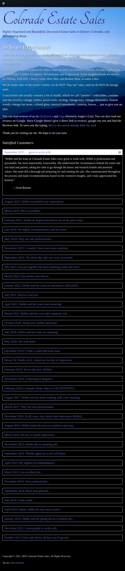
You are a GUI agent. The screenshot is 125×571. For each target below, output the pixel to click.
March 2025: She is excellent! (22, 211)
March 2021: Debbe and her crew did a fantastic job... (36, 313)
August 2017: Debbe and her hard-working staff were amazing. (42, 397)
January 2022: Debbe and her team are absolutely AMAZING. (41, 285)
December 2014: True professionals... (27, 481)
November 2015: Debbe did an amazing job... (31, 444)
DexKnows (46, 116)
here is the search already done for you (72, 125)
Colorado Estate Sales (53, 19)
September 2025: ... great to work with (27, 152)
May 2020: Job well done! (20, 341)
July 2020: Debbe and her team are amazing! (31, 332)
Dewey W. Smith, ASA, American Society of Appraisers (38, 360)
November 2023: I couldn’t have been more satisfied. (36, 248)
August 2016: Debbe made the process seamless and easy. (39, 425)
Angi (62, 116)
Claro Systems (17, 562)
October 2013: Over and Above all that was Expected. (36, 537)
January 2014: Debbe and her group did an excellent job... (39, 519)
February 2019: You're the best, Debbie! (28, 369)
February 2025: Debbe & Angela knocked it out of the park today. (43, 220)
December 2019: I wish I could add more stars (32, 351)
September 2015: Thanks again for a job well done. (35, 453)
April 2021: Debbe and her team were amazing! (33, 304)
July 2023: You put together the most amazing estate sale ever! (42, 267)
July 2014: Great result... (19, 500)
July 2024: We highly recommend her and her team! (35, 229)
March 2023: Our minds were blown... (27, 276)
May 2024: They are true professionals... (28, 239)
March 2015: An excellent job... (23, 472)
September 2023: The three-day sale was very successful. (38, 257)
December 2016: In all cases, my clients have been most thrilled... (44, 416)
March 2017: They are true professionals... (30, 407)
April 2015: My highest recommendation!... (30, 463)
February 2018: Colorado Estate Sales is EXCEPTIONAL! (39, 388)
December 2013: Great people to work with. (30, 528)
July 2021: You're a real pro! (21, 295)
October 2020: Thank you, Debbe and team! (30, 323)
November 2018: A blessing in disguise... (29, 379)
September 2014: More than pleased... (27, 491)
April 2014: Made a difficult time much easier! (32, 509)
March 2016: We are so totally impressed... (30, 435)
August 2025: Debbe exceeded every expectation (33, 201)
